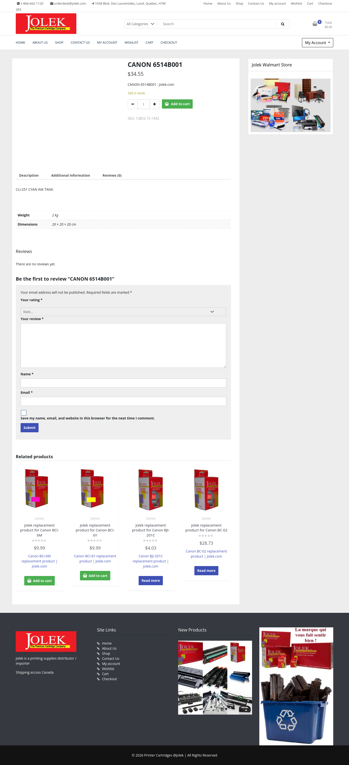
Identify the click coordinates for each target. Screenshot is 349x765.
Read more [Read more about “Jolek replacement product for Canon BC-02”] (206, 570)
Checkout (325, 3)
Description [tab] (29, 175)
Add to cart (180, 104)
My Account (316, 42)
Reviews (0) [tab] (112, 175)
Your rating (31, 300)
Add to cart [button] (42, 580)
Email (27, 392)
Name (27, 374)
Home (207, 3)
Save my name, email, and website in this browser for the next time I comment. (88, 418)
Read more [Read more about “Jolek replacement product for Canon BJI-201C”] (151, 580)
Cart (310, 3)
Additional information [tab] (70, 175)
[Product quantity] (143, 104)
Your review (32, 318)
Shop (239, 3)
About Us (224, 3)
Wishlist (296, 3)
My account (277, 3)
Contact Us (256, 3)
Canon (39, 518)
